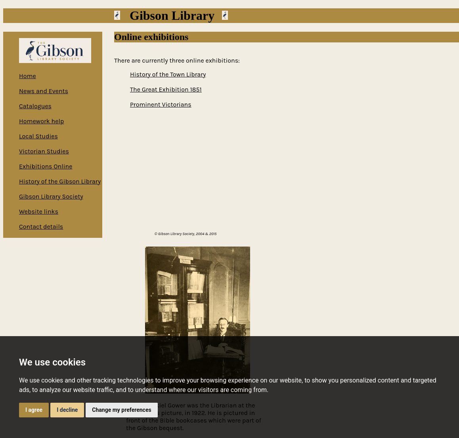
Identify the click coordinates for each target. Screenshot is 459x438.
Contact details (41, 226)
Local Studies (38, 136)
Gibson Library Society (51, 196)
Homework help (41, 121)
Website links (38, 211)
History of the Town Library (168, 74)
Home (27, 76)
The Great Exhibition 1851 (166, 89)
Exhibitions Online (45, 166)
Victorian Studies (44, 151)
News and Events (43, 91)
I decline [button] (67, 410)
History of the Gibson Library (60, 181)
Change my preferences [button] (121, 410)
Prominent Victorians (160, 104)
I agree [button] (33, 410)
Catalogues (35, 106)
